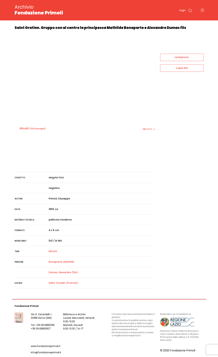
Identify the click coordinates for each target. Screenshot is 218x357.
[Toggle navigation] (202, 10)
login (182, 10)
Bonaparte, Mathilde (61, 262)
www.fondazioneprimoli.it (45, 346)
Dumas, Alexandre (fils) (63, 272)
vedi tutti (149, 129)
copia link (182, 68)
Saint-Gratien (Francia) (63, 283)
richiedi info (182, 57)
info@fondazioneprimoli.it (46, 352)
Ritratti (24, 128)
